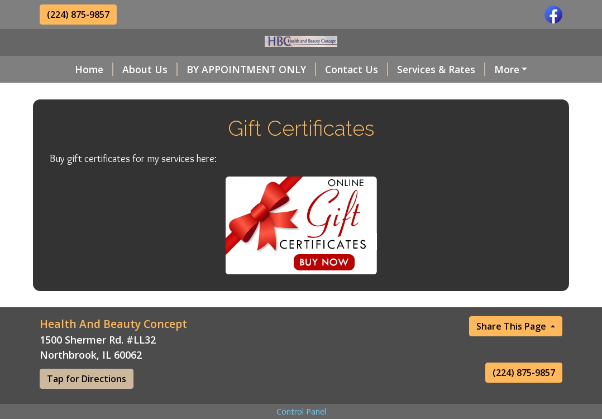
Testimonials (84, 92)
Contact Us (330, 69)
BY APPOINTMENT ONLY (225, 69)
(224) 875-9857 (78, 14)
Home (68, 69)
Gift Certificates (166, 92)
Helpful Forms (507, 69)
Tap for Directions (86, 402)
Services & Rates (415, 69)
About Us (123, 69)
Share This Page (512, 350)
